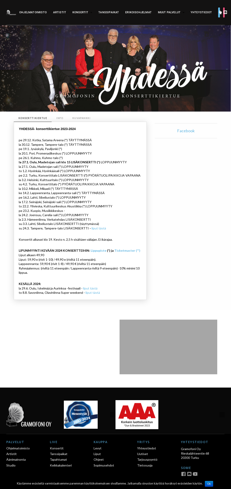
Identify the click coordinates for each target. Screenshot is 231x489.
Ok (209, 483)
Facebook (186, 130)
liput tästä (99, 228)
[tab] (33, 118)
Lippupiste (98, 250)
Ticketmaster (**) (127, 250)
